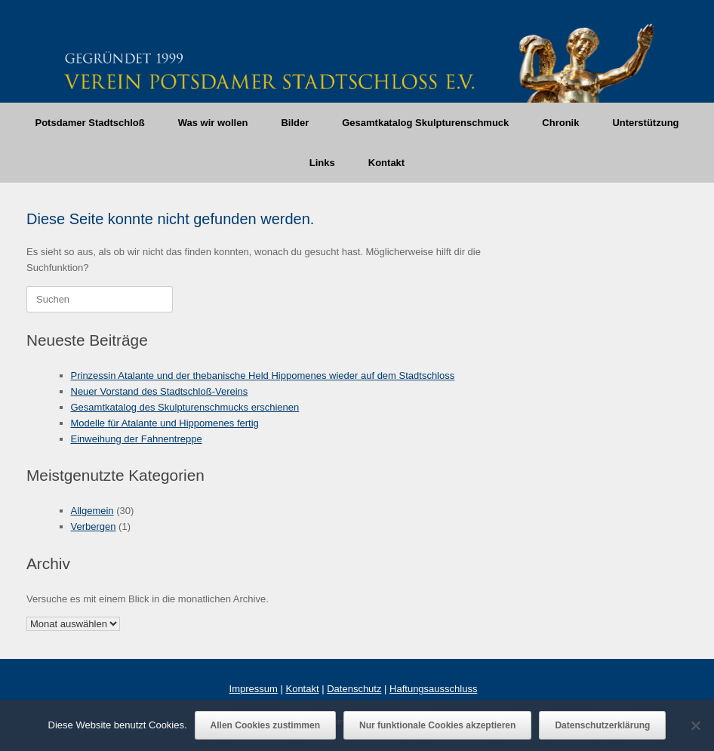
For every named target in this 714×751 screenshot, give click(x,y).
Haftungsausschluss (433, 688)
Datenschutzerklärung (602, 725)
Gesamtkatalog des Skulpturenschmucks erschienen (185, 407)
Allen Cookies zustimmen (265, 725)
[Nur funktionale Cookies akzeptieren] (695, 725)
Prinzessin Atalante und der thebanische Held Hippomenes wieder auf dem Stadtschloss (263, 375)
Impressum (253, 688)
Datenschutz (354, 688)
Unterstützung (645, 122)
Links (322, 162)
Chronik (560, 122)
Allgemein (92, 510)
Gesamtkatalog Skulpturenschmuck (425, 122)
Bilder (295, 122)
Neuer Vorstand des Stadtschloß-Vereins (159, 391)
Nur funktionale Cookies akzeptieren (437, 725)
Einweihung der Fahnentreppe (136, 439)
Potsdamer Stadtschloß (89, 122)
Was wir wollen (213, 122)
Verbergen (93, 526)
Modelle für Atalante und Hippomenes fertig (165, 423)
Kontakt (386, 162)
